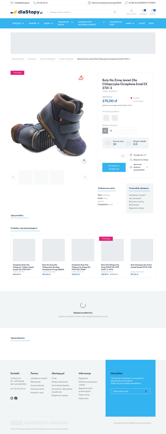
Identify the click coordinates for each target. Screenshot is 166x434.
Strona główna (18, 59)
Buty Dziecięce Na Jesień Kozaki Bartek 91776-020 (141, 266)
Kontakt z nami (37, 392)
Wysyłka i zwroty (136, 201)
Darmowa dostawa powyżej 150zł (106, 3)
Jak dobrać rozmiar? (137, 195)
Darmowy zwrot (37, 389)
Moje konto (83, 398)
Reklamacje (134, 205)
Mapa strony (84, 395)
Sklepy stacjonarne (60, 382)
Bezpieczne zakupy (60, 395)
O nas (54, 378)
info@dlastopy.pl (22, 3)
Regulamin (83, 378)
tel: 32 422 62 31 (18, 388)
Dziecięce (32, 59)
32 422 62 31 (42, 3)
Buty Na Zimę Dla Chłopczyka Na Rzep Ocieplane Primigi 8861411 (53, 267)
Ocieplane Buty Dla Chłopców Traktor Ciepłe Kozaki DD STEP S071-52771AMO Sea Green (23, 268)
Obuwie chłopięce (47, 59)
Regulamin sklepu (136, 208)
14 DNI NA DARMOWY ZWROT (142, 3)
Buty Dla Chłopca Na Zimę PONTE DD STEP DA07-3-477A (110, 267)
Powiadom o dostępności (114, 167)
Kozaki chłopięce (66, 59)
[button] (152, 12)
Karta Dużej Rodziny (60, 385)
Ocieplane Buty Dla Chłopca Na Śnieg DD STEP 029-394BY (81, 267)
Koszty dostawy (37, 385)
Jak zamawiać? (135, 198)
